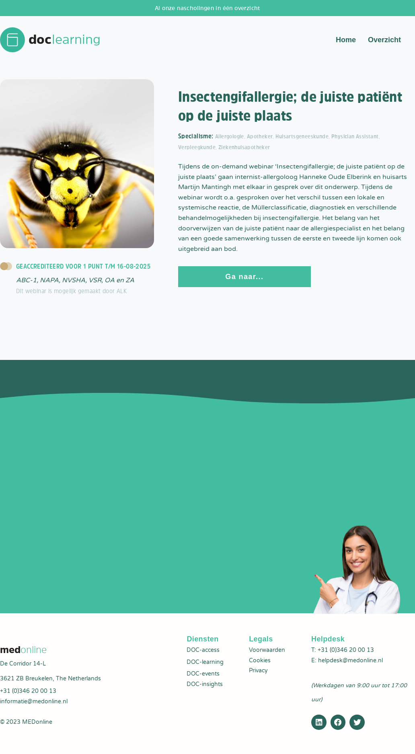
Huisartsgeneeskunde (314, 137)
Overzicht (384, 40)
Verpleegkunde (199, 148)
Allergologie (232, 137)
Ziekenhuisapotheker (252, 148)
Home (346, 40)
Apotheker (266, 137)
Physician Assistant (374, 137)
